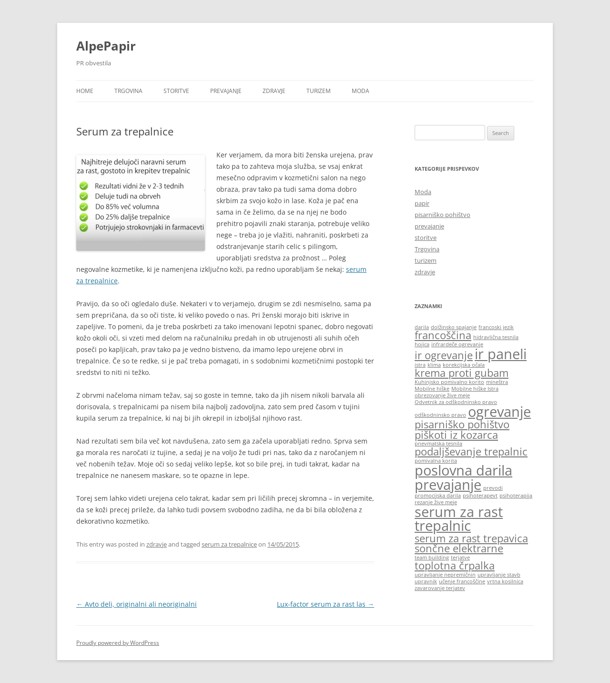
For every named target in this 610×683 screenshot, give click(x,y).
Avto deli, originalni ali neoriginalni (136, 604)
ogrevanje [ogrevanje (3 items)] (499, 411)
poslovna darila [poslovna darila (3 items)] (463, 470)
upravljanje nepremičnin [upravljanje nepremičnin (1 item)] (445, 574)
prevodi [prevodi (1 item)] (493, 488)
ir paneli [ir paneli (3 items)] (501, 353)
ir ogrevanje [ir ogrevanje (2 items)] (444, 355)
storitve (176, 91)
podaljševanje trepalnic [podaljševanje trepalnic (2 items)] (471, 451)
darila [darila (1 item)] (422, 327)
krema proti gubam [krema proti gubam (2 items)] (461, 373)
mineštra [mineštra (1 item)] (497, 382)
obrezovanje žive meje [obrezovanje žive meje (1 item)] (442, 395)
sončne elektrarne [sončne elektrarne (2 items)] (459, 548)
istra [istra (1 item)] (420, 365)
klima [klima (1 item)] (434, 365)
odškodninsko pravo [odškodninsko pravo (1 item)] (440, 415)
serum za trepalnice (229, 544)
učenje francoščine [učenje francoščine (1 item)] (462, 581)
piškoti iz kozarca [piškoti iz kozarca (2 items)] (456, 435)
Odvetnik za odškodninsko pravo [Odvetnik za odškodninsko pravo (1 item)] (456, 402)
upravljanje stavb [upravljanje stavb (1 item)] (499, 574)
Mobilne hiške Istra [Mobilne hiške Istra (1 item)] (474, 388)
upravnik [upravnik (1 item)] (426, 581)
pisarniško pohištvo (442, 214)
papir (422, 203)
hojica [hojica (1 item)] (422, 344)
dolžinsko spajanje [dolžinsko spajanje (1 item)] (454, 327)
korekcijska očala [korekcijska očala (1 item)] (464, 365)
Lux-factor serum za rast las (325, 604)
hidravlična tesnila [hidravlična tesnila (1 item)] (495, 337)
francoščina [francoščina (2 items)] (443, 335)
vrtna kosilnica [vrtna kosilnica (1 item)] (505, 581)
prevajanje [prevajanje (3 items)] (448, 484)
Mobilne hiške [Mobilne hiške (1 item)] (432, 388)
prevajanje (226, 91)
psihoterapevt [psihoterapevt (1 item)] (480, 495)
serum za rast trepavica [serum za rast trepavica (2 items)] (471, 538)
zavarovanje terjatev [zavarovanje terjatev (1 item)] (440, 588)
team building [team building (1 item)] (432, 557)
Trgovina (128, 91)
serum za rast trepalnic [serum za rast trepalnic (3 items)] (459, 518)
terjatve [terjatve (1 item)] (460, 557)
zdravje (274, 91)
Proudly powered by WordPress (117, 643)
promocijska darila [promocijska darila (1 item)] (438, 495)
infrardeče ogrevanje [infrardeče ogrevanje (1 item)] (457, 344)
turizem (318, 91)
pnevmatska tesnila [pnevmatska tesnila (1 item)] (438, 443)
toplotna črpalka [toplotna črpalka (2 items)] (455, 565)
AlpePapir (106, 45)
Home (84, 91)
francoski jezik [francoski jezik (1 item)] (496, 327)
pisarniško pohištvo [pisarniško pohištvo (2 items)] (462, 424)
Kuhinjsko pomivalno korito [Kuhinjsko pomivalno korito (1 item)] (449, 382)
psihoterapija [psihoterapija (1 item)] (515, 495)
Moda (360, 91)
